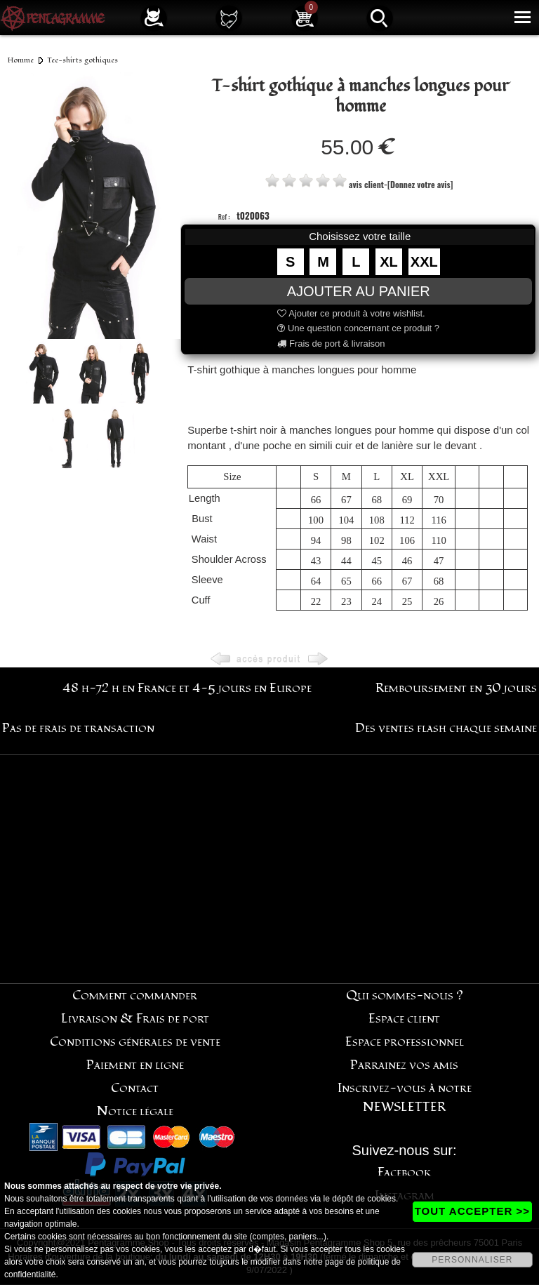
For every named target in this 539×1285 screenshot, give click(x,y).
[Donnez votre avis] (420, 184)
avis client (366, 184)
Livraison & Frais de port (135, 1018)
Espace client (404, 1018)
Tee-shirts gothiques (82, 60)
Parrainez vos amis (404, 1065)
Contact (135, 1088)
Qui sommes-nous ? (404, 995)
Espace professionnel (404, 1042)
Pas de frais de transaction (78, 728)
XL (389, 261)
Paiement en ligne (135, 1065)
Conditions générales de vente (135, 1042)
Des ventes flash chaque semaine (446, 728)
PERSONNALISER (472, 1260)
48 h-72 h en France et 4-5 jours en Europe (187, 688)
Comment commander (134, 995)
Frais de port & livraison (331, 343)
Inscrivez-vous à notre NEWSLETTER (405, 1097)
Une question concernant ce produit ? (358, 328)
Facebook (405, 1172)
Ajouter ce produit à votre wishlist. (351, 313)
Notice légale (135, 1111)
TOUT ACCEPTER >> (472, 1211)
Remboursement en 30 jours (456, 688)
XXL (424, 261)
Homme (21, 60)
